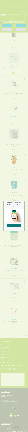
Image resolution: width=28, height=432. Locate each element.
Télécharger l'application (14, 225)
